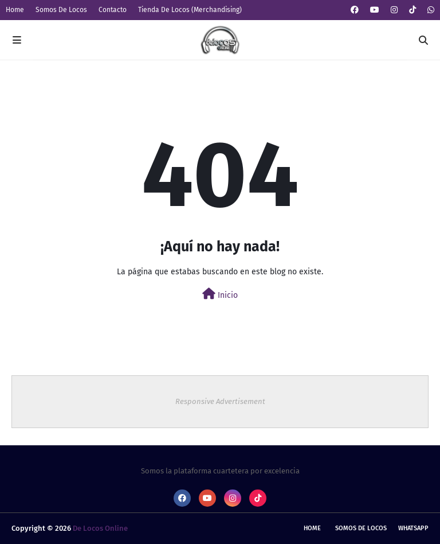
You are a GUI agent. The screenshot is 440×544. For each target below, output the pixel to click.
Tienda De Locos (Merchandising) (190, 10)
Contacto (113, 10)
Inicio (220, 294)
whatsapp (413, 528)
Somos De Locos (61, 10)
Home (15, 10)
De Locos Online (100, 528)
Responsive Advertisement (220, 401)
